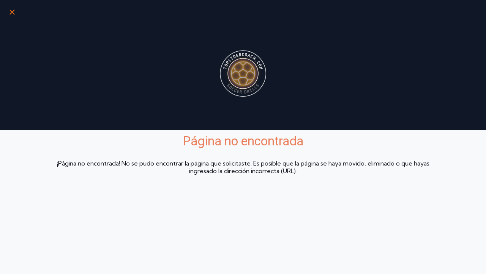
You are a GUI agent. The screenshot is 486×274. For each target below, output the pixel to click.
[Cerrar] (12, 12)
